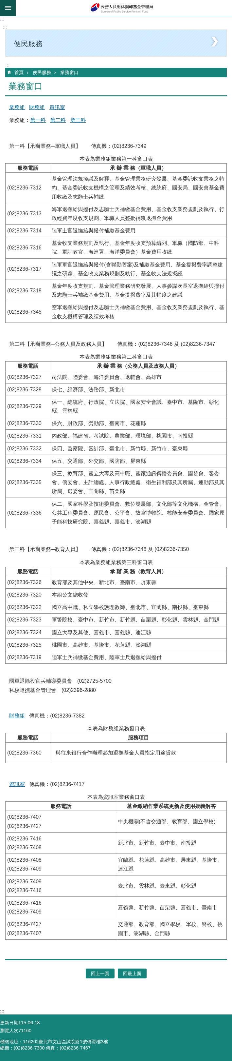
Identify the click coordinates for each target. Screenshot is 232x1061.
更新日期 (9, 1022)
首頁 (19, 72)
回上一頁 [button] (100, 973)
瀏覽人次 (9, 1030)
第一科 (38, 120)
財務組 (37, 107)
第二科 (58, 120)
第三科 (78, 120)
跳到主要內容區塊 (3, 3)
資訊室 (57, 107)
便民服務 (42, 72)
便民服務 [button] (28, 44)
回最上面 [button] (132, 973)
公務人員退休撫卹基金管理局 (124, 8)
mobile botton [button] (8, 8)
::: (2, 19)
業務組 (17, 107)
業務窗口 (69, 72)
